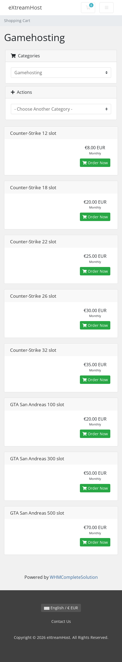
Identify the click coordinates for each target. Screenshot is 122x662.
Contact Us (61, 621)
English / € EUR (61, 607)
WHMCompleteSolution (74, 577)
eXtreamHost (25, 7)
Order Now (95, 162)
